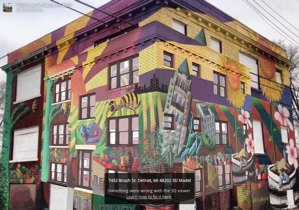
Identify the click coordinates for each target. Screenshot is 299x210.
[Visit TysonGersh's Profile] (7, 7)
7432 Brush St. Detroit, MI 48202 (44, 5)
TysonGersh (32, 10)
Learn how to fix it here (148, 197)
